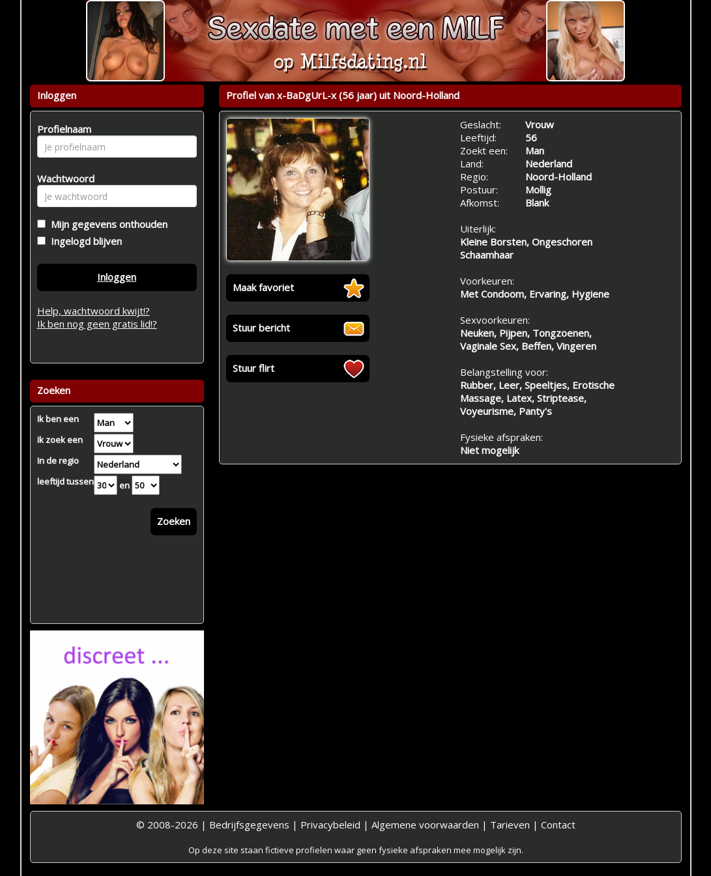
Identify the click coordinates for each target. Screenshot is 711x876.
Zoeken (173, 521)
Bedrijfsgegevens (249, 824)
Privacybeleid (330, 824)
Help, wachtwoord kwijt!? (93, 310)
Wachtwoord (62, 178)
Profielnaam (62, 128)
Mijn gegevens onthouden (106, 224)
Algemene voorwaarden (425, 824)
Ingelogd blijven (84, 240)
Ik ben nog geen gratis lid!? (97, 323)
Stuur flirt (253, 367)
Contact (558, 824)
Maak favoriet (263, 287)
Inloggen (116, 276)
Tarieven (510, 824)
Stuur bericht (261, 327)
